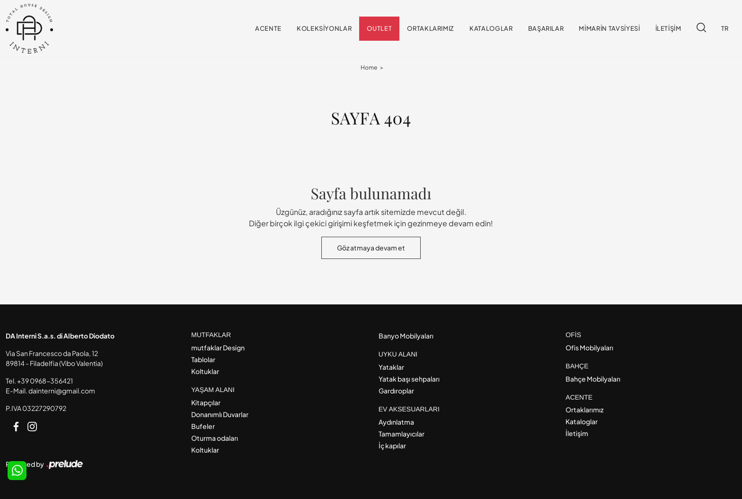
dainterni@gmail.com (61, 390)
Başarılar (546, 28)
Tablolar (203, 359)
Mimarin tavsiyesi (609, 28)
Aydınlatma (396, 422)
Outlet (379, 28)
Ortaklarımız (430, 28)
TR (725, 28)
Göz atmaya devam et (371, 247)
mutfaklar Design (218, 347)
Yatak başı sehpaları (409, 378)
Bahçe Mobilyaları (592, 378)
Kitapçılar (206, 402)
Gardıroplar (396, 390)
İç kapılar (392, 445)
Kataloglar (491, 28)
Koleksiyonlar (324, 28)
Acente (268, 28)
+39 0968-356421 (45, 380)
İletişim (668, 28)
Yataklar (391, 367)
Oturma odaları (214, 438)
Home (369, 67)
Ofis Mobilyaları (589, 347)
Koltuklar (205, 371)
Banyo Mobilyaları (406, 335)
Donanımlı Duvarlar (219, 414)
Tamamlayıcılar (401, 433)
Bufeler (203, 426)
